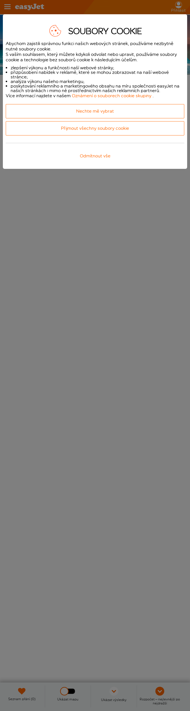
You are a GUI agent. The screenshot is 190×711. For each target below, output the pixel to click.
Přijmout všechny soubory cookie (95, 128)
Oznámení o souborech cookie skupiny (111, 95)
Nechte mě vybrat (95, 111)
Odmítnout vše (95, 156)
